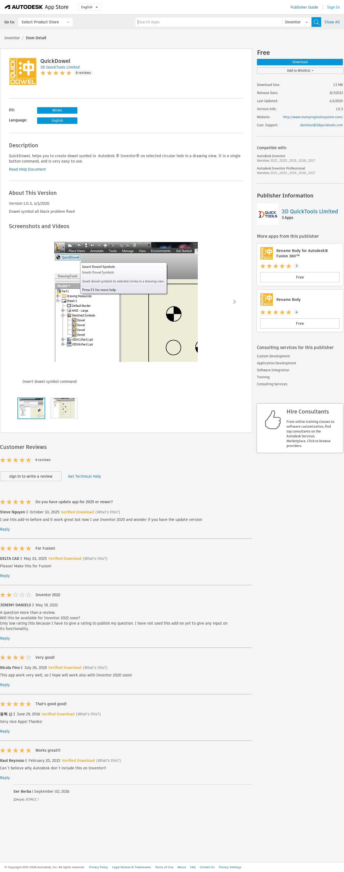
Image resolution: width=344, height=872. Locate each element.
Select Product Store (40, 22)
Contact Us (207, 867)
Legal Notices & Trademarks (131, 867)
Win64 (57, 110)
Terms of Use (164, 867)
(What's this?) (107, 512)
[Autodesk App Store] (36, 7)
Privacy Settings (230, 867)
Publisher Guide (304, 7)
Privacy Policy (98, 867)
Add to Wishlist (300, 70)
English (89, 7)
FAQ (193, 867)
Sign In (333, 7)
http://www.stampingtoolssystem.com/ (313, 117)
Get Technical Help (84, 476)
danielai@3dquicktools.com (321, 125)
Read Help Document (27, 169)
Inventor (12, 38)
